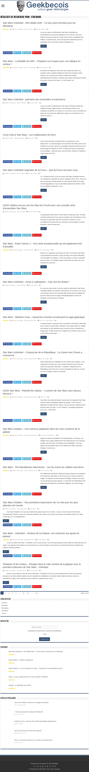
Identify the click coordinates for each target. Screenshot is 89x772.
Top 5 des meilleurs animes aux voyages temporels (31, 702)
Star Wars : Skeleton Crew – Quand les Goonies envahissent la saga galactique (44, 317)
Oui (45, 634)
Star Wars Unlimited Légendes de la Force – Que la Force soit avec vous (40, 170)
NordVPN (5, 611)
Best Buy (5, 605)
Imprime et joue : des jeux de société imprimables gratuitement (35, 721)
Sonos (4, 613)
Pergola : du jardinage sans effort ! (20, 685)
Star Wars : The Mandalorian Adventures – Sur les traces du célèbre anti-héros (43, 467)
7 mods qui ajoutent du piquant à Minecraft (28, 712)
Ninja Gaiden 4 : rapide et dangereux (21, 660)
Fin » (37, 593)
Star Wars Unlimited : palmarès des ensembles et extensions (34, 99)
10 (23, 593)
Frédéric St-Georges (17, 29)
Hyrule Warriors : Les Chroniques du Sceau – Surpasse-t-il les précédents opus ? (36, 668)
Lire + (43, 46)
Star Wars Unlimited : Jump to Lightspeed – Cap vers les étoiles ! (36, 282)
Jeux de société (40, 29)
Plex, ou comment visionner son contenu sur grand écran (33, 740)
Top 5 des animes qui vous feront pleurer (28, 731)
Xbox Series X (51, 435)
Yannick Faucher (9, 138)
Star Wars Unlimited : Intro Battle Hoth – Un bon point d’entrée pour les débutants (36, 651)
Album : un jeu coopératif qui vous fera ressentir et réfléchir (28, 677)
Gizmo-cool (30, 138)
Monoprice (5, 608)
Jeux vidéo (43, 435)
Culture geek (46, 250)
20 (28, 593)
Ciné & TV (39, 250)
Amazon (4, 603)
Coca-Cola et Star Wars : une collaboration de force (29, 135)
